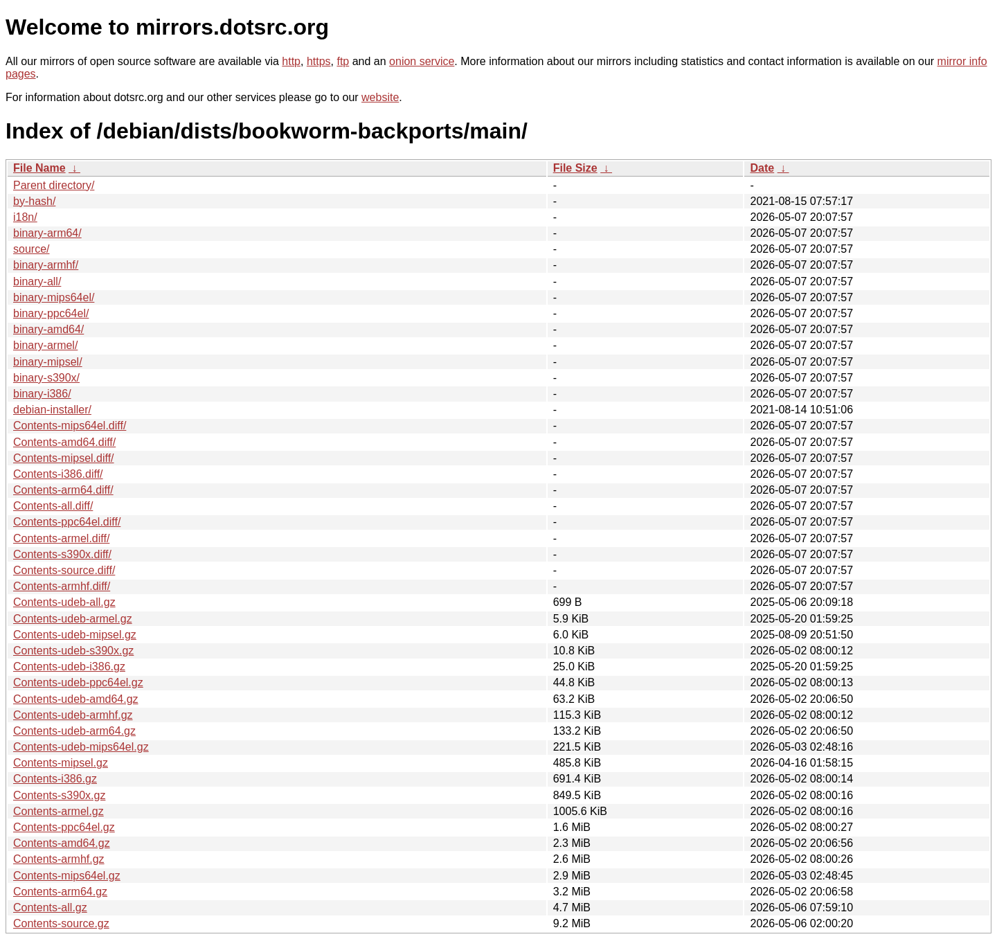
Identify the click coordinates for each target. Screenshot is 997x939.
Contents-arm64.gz (60, 891)
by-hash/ (34, 201)
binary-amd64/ (48, 329)
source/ (31, 249)
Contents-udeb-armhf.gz (73, 715)
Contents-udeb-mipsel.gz (74, 635)
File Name (39, 168)
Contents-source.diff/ (64, 570)
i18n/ (25, 217)
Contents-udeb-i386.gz (69, 666)
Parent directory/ (53, 185)
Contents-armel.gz (58, 811)
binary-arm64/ (47, 233)
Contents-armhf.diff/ (61, 586)
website (380, 97)
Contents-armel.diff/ (61, 538)
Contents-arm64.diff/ (63, 490)
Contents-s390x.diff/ (62, 554)
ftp (342, 61)
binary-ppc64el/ (51, 313)
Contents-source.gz (61, 923)
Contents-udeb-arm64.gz (74, 731)
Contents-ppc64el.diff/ (66, 522)
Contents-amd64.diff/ (64, 442)
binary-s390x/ (46, 378)
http (291, 61)
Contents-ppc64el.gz (64, 827)
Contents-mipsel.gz (60, 763)
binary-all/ (37, 281)
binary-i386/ (42, 394)
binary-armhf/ (45, 265)
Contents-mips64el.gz (66, 876)
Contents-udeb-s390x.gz (73, 650)
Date (762, 168)
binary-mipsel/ (47, 362)
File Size (575, 168)
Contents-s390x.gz (59, 795)
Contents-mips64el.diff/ (69, 425)
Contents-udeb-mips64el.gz (81, 747)
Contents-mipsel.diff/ (63, 458)
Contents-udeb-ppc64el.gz (78, 682)
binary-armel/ (45, 345)
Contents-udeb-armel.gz (72, 619)
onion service (421, 61)
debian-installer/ (52, 409)
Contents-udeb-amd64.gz (75, 699)
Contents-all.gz (50, 907)
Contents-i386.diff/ (58, 474)
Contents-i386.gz (55, 779)
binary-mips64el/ (53, 297)
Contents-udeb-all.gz (64, 602)
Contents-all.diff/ (53, 506)
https (319, 61)
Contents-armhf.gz (59, 859)
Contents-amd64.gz (61, 843)
